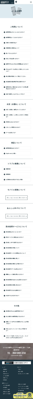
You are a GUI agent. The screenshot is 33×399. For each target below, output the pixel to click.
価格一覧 (5, 371)
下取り (19, 369)
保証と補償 (20, 371)
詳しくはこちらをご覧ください (16, 197)
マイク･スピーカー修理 (23, 386)
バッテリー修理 (6, 389)
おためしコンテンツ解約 (23, 373)
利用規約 (5, 379)
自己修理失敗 (21, 390)
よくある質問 (6, 375)
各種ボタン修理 (6, 391)
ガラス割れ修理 (6, 385)
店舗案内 (5, 369)
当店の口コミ (6, 373)
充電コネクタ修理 (22, 384)
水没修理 (5, 387)
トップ (3, 367)
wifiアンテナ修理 (6, 393)
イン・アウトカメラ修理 (23, 388)
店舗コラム (5, 377)
